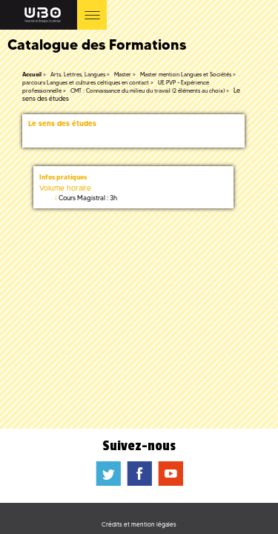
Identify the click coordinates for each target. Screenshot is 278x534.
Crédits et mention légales (139, 524)
